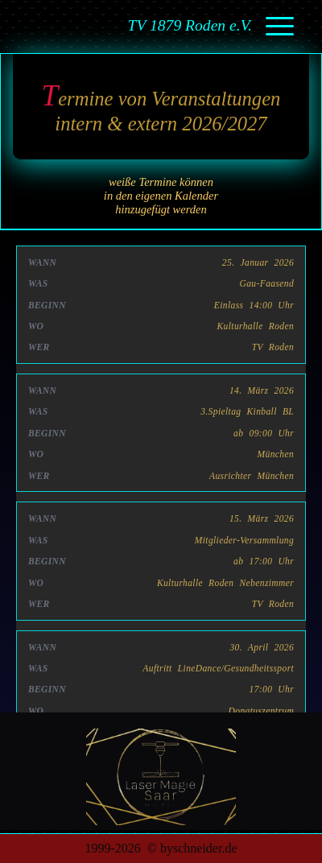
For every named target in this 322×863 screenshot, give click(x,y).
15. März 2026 (261, 518)
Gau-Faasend (267, 283)
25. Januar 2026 (258, 262)
